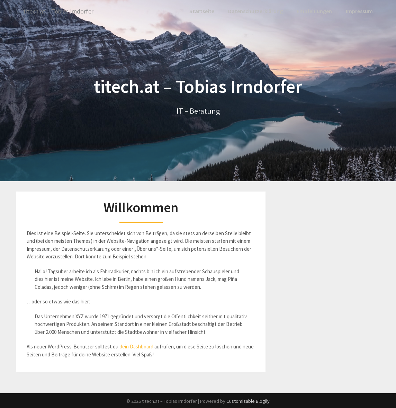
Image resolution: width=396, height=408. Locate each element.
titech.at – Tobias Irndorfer (62, 11)
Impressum (359, 11)
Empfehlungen (314, 11)
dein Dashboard (136, 346)
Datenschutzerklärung (255, 11)
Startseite (203, 11)
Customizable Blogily (248, 401)
